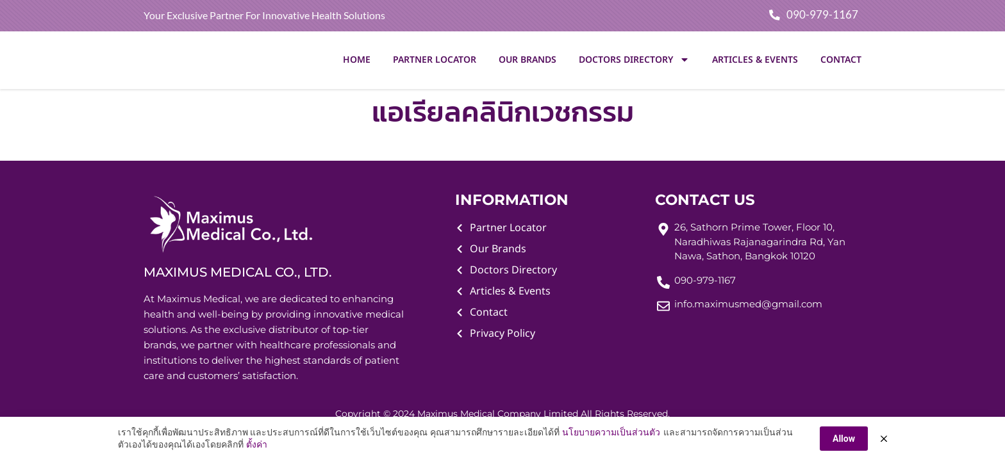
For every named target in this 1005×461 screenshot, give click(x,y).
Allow (844, 438)
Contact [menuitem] (840, 61)
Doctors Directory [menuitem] (634, 61)
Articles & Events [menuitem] (755, 61)
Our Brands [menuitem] (527, 61)
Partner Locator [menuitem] (434, 61)
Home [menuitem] (356, 61)
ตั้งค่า (256, 445)
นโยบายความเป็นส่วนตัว (611, 432)
